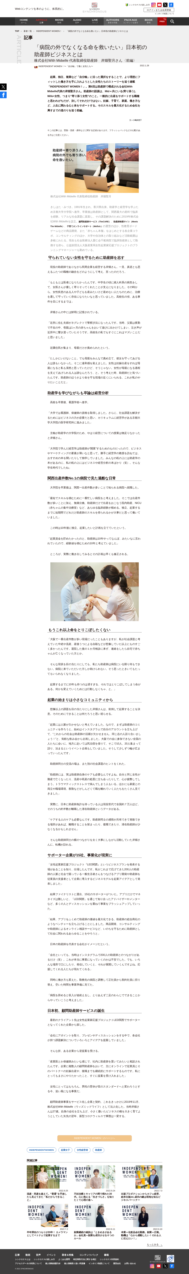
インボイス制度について (164, 14)
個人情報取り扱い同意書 (74, 1263)
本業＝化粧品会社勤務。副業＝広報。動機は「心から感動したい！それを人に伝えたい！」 (141, 1235)
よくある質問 (64, 1259)
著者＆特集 (68, 1255)
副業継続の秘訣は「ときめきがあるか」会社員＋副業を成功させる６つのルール (94, 1235)
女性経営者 (82, 1150)
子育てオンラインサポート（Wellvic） (85, 226)
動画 (27, 1255)
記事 (17, 1255)
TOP (17, 31)
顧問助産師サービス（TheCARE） (95, 221)
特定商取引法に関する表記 (84, 1259)
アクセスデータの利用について (28, 1263)
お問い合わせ (130, 1263)
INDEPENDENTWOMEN (41, 1150)
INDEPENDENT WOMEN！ (49, 31)
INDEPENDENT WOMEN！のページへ (94, 1138)
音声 (38, 1255)
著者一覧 (28, 31)
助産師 (98, 1150)
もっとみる (153, 1244)
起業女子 (65, 1150)
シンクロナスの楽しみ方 (139, 5)
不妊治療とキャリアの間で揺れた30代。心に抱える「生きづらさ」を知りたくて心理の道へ (94, 1197)
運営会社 (117, 1263)
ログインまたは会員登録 (159, 10)
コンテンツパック (88, 1255)
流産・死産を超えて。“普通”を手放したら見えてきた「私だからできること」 (47, 1197)
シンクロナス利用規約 (109, 1259)
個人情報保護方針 (53, 1263)
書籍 (106, 1255)
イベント (51, 1255)
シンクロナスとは (22, 1259)
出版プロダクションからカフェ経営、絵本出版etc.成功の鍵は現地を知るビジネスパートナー (141, 1197)
